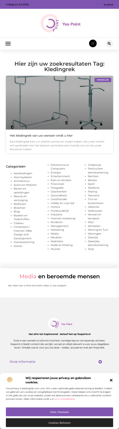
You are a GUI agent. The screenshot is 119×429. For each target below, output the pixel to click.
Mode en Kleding (62, 245)
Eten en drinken (61, 180)
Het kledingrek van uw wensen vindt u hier (41, 135)
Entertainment (60, 176)
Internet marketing (63, 218)
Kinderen (57, 222)
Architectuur (22, 180)
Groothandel (59, 199)
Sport (91, 183)
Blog (17, 211)
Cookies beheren (60, 422)
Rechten (93, 176)
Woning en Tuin (98, 229)
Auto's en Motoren (25, 184)
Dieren (18, 246)
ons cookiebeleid (65, 398)
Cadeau (19, 223)
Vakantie (93, 206)
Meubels (56, 237)
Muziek (55, 248)
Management (59, 226)
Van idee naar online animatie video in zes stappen (37, 285)
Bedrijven (20, 203)
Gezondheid (59, 195)
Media (55, 233)
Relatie (92, 180)
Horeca (55, 206)
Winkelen (94, 226)
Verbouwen (95, 210)
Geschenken (59, 191)
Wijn (91, 222)
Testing (92, 191)
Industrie (56, 214)
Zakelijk (93, 237)
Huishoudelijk (60, 210)
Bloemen (20, 207)
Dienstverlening (24, 242)
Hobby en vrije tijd (62, 203)
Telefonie (93, 187)
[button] (111, 380)
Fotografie (57, 187)
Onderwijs (94, 164)
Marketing (57, 229)
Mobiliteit (57, 241)
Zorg (91, 248)
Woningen (94, 233)
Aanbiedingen (23, 173)
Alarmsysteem (23, 177)
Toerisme (93, 195)
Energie (56, 172)
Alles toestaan (59, 412)
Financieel (57, 183)
